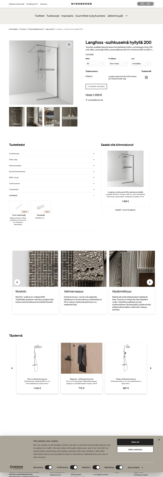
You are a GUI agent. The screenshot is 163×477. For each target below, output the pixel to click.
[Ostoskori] (152, 3)
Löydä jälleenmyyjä (95, 100)
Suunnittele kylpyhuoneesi (90, 15)
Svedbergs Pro (32, 4)
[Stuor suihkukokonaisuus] (37, 368)
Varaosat (43, 4)
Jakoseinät (49, 29)
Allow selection (135, 454)
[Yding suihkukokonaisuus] (126, 368)
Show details (134, 472)
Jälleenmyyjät (115, 15)
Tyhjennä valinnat (96, 86)
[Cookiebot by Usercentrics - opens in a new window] (16, 472)
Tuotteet (39, 15)
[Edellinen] (17, 282)
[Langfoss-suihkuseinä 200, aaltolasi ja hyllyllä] (125, 182)
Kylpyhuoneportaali (16, 4)
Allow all (135, 446)
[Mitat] (95, 63)
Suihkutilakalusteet (35, 29)
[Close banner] (159, 444)
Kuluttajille (13, 29)
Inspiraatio (67, 15)
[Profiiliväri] (118, 63)
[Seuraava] (150, 282)
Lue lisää (89, 54)
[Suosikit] (146, 3)
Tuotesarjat (52, 15)
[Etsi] (140, 3)
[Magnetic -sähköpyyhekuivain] (81, 368)
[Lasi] (141, 63)
